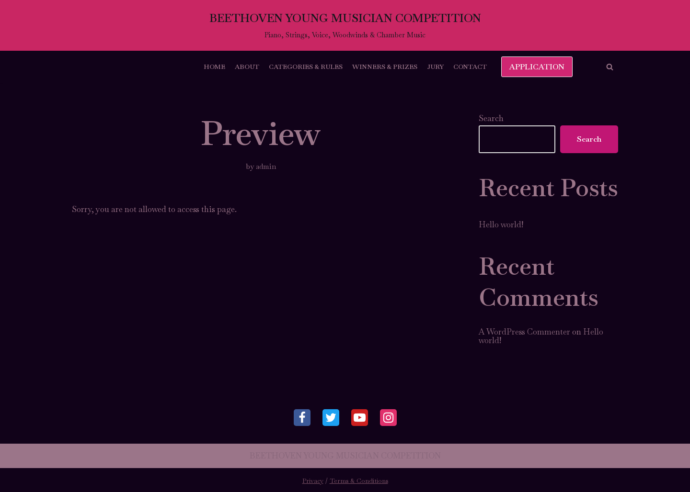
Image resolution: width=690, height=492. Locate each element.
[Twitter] (330, 417)
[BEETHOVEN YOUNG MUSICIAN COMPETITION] (345, 25)
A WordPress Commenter (524, 331)
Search (491, 118)
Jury (435, 66)
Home (214, 66)
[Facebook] (302, 417)
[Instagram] (388, 417)
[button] (609, 66)
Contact (470, 66)
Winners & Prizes (384, 66)
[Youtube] (359, 417)
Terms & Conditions (359, 481)
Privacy (312, 481)
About (247, 66)
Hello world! (501, 224)
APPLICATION (536, 67)
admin (266, 166)
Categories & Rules (306, 66)
